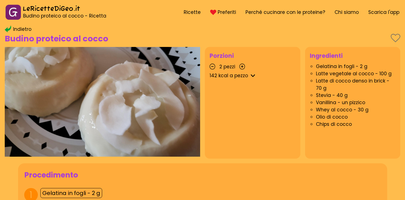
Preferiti (223, 12)
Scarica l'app (383, 12)
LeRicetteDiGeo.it (51, 9)
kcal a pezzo (233, 75)
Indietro (18, 29)
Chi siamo (347, 12)
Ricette (192, 12)
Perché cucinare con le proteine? (285, 12)
